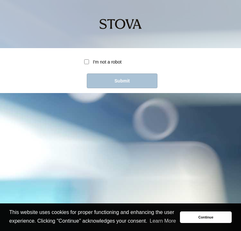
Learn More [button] (163, 221)
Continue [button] (205, 217)
